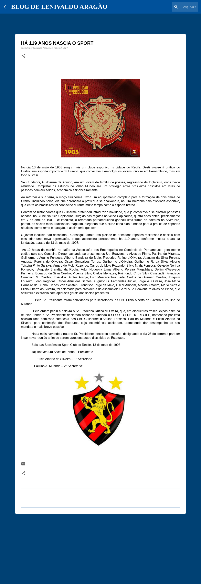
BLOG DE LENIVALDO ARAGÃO (59, 6)
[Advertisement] (100, 547)
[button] (23, 55)
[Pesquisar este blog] (177, 7)
